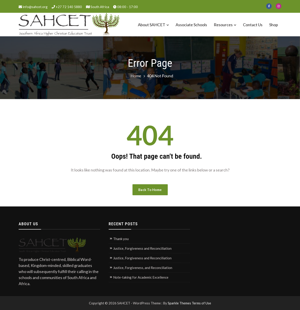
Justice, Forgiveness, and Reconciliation (142, 268)
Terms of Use (201, 303)
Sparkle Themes (179, 303)
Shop (273, 24)
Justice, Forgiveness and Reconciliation (142, 248)
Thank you (121, 239)
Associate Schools (191, 24)
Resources (223, 24)
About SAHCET (151, 24)
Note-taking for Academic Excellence (140, 277)
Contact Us (252, 24)
